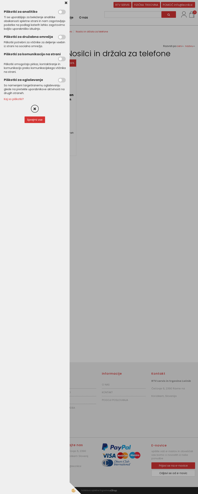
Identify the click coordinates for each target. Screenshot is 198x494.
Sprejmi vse (35, 120)
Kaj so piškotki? (14, 99)
